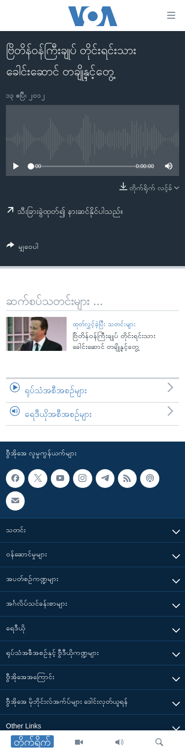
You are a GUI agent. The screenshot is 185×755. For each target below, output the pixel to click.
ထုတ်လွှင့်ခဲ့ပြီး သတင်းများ (104, 324)
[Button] (22, 248)
